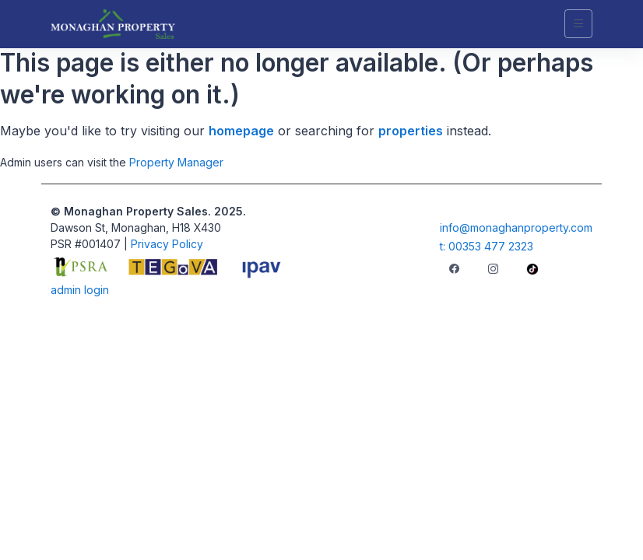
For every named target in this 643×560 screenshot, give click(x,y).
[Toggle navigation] (578, 23)
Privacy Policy (167, 243)
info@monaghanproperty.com (516, 227)
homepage (241, 130)
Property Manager (176, 162)
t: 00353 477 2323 (486, 246)
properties (410, 130)
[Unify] (113, 24)
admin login (80, 289)
